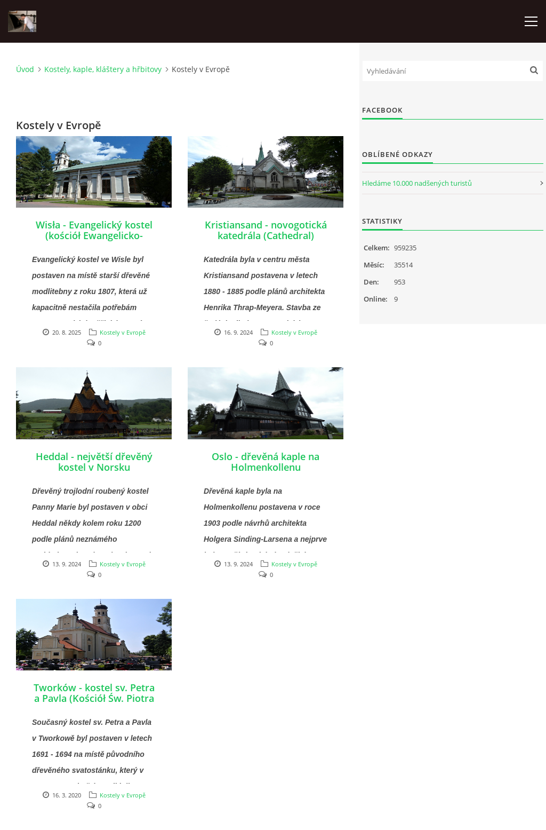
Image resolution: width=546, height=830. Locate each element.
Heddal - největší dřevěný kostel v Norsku (94, 461)
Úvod (25, 69)
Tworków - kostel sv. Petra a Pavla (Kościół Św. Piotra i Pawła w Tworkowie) (94, 698)
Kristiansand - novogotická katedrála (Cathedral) (266, 230)
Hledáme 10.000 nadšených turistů (417, 183)
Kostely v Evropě (123, 332)
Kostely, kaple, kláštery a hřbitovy (103, 69)
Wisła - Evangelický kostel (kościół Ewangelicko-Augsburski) (94, 235)
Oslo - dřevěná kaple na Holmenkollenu (265, 461)
